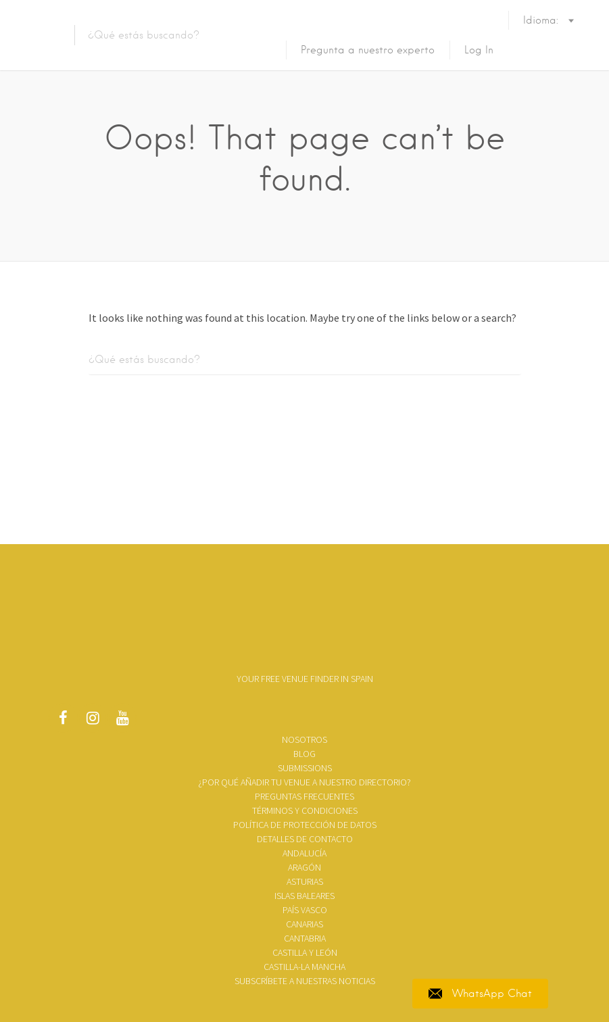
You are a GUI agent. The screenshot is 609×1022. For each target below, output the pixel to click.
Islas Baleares (304, 896)
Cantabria (305, 938)
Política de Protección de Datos (304, 825)
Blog (304, 754)
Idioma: (542, 33)
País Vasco (305, 910)
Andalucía (304, 853)
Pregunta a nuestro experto (368, 50)
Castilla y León (304, 952)
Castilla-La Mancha (304, 966)
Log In (478, 50)
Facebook (62, 721)
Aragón (304, 867)
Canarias (304, 924)
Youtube (122, 721)
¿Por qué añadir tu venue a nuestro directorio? (304, 782)
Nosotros (304, 739)
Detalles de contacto (305, 839)
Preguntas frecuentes (304, 796)
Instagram (92, 721)
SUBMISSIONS (305, 768)
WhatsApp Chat (480, 994)
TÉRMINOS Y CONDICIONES (305, 810)
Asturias (305, 881)
